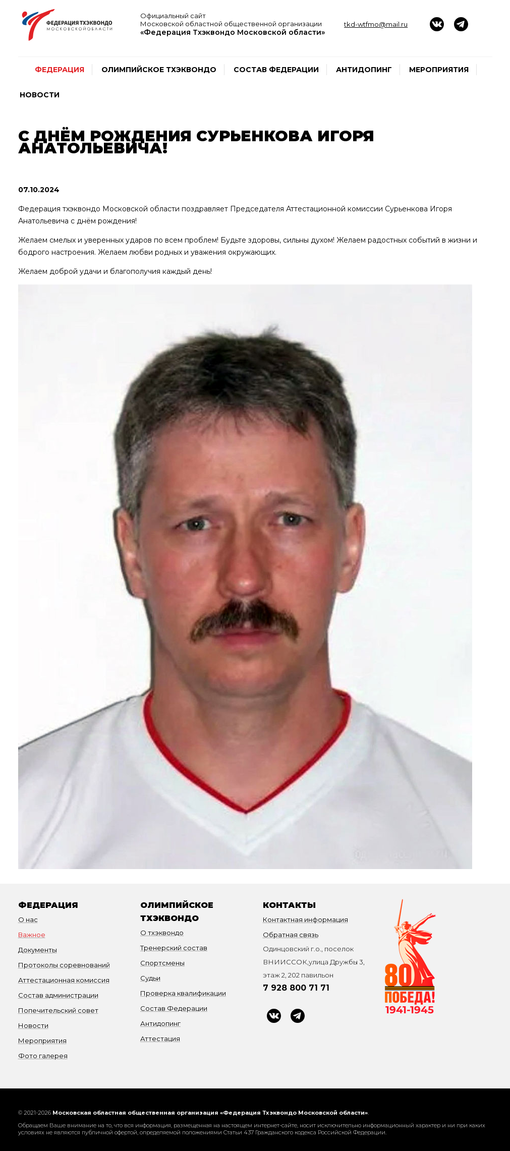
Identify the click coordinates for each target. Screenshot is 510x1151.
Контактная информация (305, 919)
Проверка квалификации (183, 993)
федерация (59, 69)
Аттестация (160, 1038)
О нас (28, 919)
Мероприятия (439, 69)
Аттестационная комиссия (63, 980)
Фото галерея (43, 1056)
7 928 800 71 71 (296, 988)
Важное (31, 935)
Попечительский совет (58, 1010)
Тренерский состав (173, 948)
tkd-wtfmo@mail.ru (376, 24)
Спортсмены (162, 963)
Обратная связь (290, 935)
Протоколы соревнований (64, 965)
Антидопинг (364, 69)
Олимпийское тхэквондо (158, 69)
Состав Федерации (276, 69)
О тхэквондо (162, 933)
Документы (37, 950)
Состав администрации (58, 995)
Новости (40, 94)
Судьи (150, 978)
